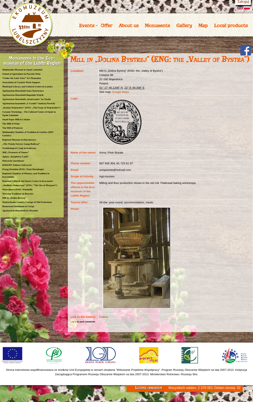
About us (129, 25)
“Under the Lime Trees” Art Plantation (21, 78)
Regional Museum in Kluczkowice (19, 139)
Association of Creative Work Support (21, 82)
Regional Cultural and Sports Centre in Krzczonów (27, 181)
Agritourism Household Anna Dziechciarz (23, 90)
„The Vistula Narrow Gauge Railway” (21, 144)
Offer (106, 25)
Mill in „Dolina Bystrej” (14, 198)
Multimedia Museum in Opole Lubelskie (22, 69)
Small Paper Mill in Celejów (16, 119)
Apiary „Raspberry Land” (15, 156)
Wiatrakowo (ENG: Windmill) (17, 189)
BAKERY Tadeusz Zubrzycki (17, 165)
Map (203, 25)
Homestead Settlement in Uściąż (18, 206)
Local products (231, 25)
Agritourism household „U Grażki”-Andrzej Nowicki (28, 103)
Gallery (184, 25)
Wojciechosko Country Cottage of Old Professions (27, 202)
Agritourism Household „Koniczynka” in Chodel (26, 99)
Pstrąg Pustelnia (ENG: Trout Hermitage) (23, 169)
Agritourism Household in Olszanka (20, 210)
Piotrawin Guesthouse (13, 160)
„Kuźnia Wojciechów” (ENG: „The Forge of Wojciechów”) (31, 107)
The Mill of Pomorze (12, 128)
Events (87, 25)
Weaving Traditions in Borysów (18, 193)
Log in (73, 322)
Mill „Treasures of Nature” (15, 152)
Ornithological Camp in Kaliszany (19, 148)
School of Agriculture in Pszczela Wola (21, 74)
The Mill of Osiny (11, 123)
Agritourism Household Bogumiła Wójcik (23, 95)
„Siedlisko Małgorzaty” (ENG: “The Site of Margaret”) (29, 185)
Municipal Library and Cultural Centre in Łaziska (27, 86)
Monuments (157, 25)
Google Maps (120, 91)
